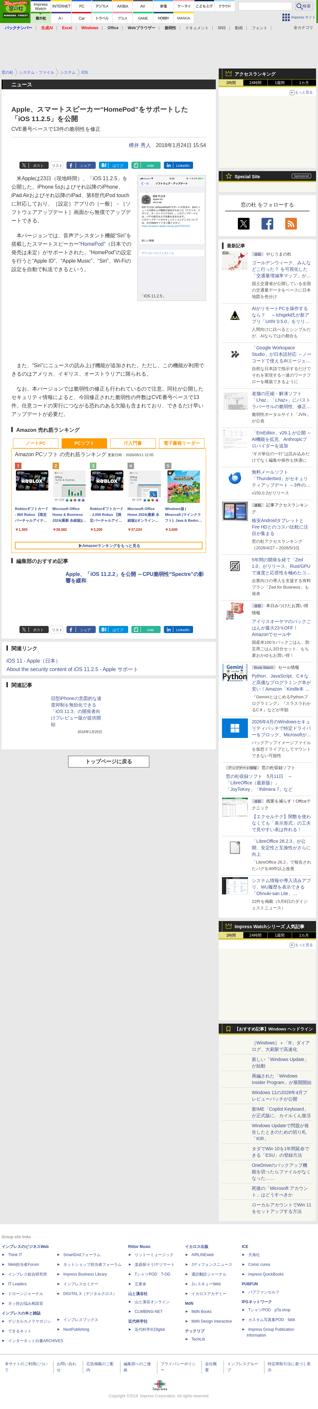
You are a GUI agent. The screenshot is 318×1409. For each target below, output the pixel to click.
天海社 (254, 1255)
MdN (189, 1303)
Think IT (15, 1255)
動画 (239, 28)
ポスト (38, 166)
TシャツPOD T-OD (152, 1274)
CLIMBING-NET (149, 1311)
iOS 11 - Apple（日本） (33, 661)
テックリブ (194, 1331)
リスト (57, 166)
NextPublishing (76, 1329)
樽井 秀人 (140, 145)
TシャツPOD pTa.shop (269, 1310)
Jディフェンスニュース (211, 1264)
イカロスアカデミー (208, 1293)
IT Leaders (17, 1284)
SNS (222, 28)
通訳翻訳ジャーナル (208, 1274)
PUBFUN (250, 1284)
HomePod (92, 244)
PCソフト (84, 443)
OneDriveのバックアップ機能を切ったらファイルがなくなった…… (281, 1172)
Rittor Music (139, 1246)
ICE (245, 1246)
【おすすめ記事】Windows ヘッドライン (274, 1029)
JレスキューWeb (206, 1284)
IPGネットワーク (257, 1302)
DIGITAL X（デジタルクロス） (90, 1293)
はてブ (118, 166)
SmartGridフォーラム (82, 1255)
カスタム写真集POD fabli (271, 1319)
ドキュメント (197, 28)
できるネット (19, 1331)
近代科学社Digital (150, 1329)
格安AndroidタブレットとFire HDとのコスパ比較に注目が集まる (280, 527)
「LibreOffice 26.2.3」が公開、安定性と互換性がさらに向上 (281, 848)
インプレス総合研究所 (27, 1274)
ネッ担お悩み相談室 (25, 1303)
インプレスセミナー (80, 1284)
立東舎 (140, 1284)
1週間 (280, 83)
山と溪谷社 (138, 1293)
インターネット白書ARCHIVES (35, 1341)
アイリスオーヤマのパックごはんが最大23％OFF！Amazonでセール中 (281, 628)
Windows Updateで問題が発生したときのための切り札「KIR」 (280, 1132)
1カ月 (304, 83)
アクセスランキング (255, 74)
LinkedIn (183, 166)
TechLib (198, 1339)
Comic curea (259, 1264)
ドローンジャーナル (25, 1293)
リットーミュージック (154, 1255)
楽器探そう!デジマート (155, 1264)
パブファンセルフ (263, 1292)
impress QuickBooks (266, 1274)
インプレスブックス (80, 1319)
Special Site (247, 176)
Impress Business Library (85, 1274)
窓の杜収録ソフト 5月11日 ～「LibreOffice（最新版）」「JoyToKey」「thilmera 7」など (259, 783)
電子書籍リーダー (182, 443)
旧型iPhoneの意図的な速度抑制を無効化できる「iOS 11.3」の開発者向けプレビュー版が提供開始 (76, 711)
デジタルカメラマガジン (29, 1321)
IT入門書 (133, 443)
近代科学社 (138, 1321)
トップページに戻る (108, 761)
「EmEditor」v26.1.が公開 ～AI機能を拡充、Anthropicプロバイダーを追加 (282, 439)
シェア (85, 166)
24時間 (255, 83)
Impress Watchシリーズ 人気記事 (269, 926)
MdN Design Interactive (211, 1321)
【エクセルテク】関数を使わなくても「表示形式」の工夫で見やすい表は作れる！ (281, 823)
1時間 (231, 83)
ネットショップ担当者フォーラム (92, 1264)
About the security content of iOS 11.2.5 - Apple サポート (72, 669)
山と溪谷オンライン (152, 1302)
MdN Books (201, 1311)
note (150, 166)
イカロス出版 (196, 1246)
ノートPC (35, 443)
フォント (259, 28)
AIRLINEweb (202, 1255)
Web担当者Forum (23, 1264)
